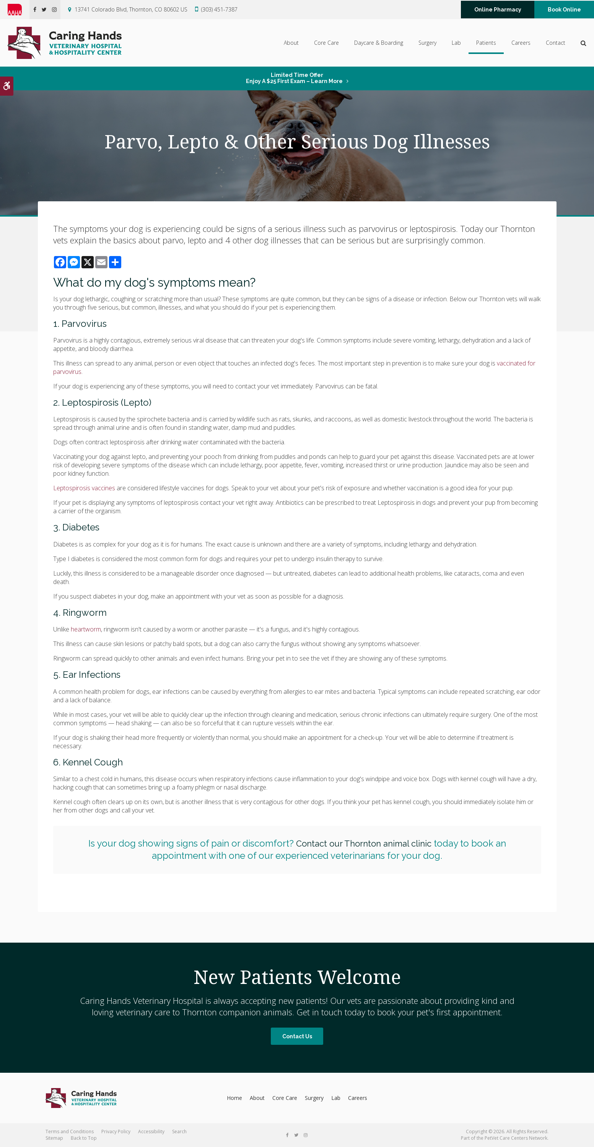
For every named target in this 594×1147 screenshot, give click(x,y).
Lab (456, 42)
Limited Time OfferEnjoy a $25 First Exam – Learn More (294, 78)
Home (234, 1097)
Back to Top (84, 1138)
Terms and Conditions (70, 1131)
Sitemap (54, 1138)
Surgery (427, 42)
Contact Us (297, 1036)
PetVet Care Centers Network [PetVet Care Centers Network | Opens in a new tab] (516, 1138)
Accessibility (151, 1131)
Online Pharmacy (497, 10)
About (291, 42)
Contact (555, 42)
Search (179, 1131)
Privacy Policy (115, 1131)
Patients (486, 42)
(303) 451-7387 (219, 9)
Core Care (326, 42)
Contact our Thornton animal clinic (363, 843)
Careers (521, 42)
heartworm (86, 629)
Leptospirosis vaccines (84, 488)
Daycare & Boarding (378, 42)
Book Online (564, 10)
